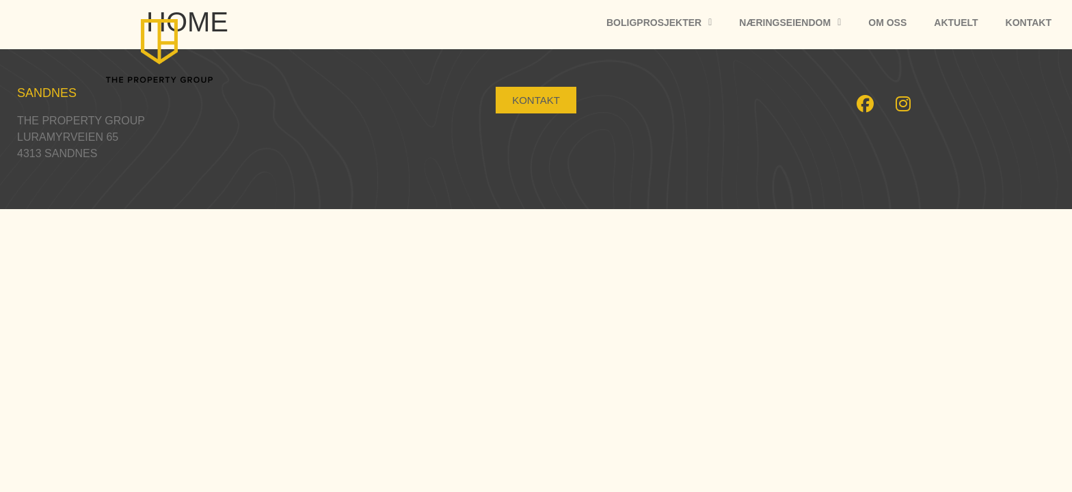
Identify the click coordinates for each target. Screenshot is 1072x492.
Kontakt (1028, 22)
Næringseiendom (790, 22)
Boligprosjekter (659, 22)
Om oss (887, 22)
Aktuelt (956, 22)
